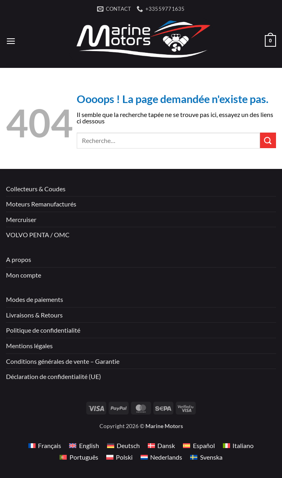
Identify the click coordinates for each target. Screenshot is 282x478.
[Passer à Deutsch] (123, 445)
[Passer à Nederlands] (161, 457)
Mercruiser (21, 219)
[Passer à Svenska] (206, 457)
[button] (11, 41)
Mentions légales (29, 345)
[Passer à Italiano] (238, 445)
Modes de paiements (34, 299)
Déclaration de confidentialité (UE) (53, 376)
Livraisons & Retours (34, 315)
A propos (18, 259)
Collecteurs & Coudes (36, 188)
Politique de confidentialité (43, 330)
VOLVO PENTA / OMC (38, 234)
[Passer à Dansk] (161, 445)
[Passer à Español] (198, 445)
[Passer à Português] (79, 457)
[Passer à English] (84, 445)
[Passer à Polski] (119, 457)
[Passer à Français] (44, 445)
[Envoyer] (268, 140)
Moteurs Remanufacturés (41, 204)
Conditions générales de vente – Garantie (62, 361)
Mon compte (23, 275)
